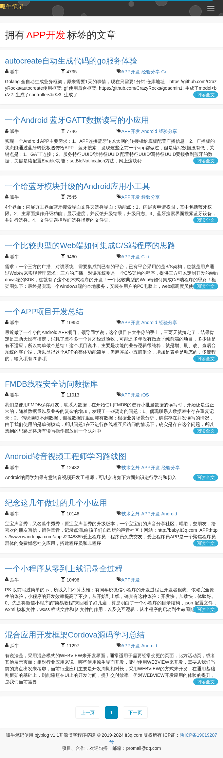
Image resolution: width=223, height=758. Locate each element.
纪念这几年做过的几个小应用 (56, 502)
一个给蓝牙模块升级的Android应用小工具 (77, 186)
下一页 (135, 712)
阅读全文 (205, 94)
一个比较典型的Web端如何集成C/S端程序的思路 (90, 245)
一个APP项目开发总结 (44, 311)
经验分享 (150, 71)
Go (164, 71)
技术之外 (130, 467)
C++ (145, 256)
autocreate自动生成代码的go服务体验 (71, 60)
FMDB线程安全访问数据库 (51, 383)
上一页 (88, 712)
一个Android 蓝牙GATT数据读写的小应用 (77, 120)
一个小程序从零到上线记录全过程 (64, 568)
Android (149, 131)
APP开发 (130, 71)
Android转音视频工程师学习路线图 (65, 456)
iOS (145, 394)
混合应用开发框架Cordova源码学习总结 (75, 634)
